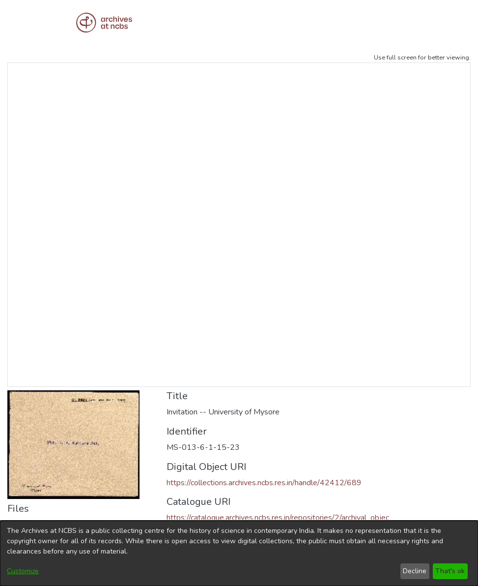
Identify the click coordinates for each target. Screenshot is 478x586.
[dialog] (239, 553)
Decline (414, 571)
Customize (23, 571)
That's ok (450, 571)
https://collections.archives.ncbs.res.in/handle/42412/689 (264, 482)
